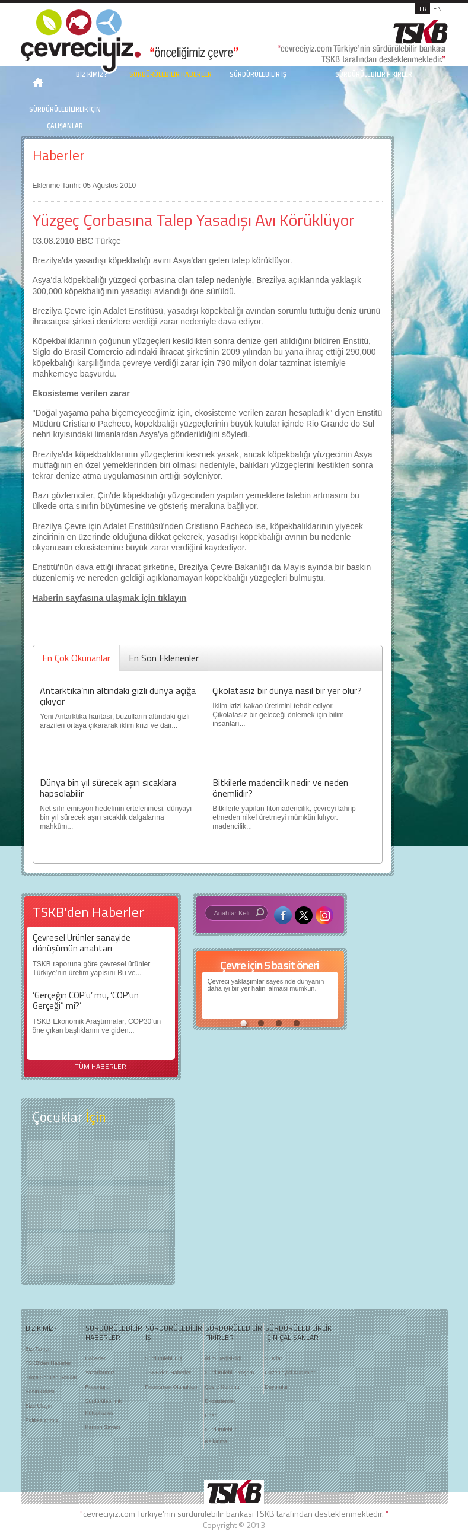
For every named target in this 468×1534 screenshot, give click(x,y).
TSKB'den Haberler (48, 1363)
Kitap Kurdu (98, 1253)
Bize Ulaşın (39, 1406)
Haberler (59, 155)
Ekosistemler (220, 1401)
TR (422, 8)
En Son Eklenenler (164, 658)
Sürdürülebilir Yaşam (229, 1373)
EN (437, 8)
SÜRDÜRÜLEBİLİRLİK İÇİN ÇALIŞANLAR (65, 117)
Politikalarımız (42, 1420)
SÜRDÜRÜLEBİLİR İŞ (258, 74)
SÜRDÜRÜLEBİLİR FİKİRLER (373, 74)
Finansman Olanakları (171, 1387)
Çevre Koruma (222, 1387)
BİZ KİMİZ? (41, 1328)
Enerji (212, 1415)
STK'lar (273, 1358)
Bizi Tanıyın (39, 1349)
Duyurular (276, 1387)
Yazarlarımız (100, 1373)
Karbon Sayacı (102, 1427)
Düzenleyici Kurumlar (290, 1373)
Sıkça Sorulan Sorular (52, 1377)
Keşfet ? (98, 1160)
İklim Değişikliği (223, 1358)
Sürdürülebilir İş (164, 1358)
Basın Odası (40, 1392)
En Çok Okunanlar (76, 658)
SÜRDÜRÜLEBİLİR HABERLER (170, 74)
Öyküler (98, 1207)
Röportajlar (98, 1387)
